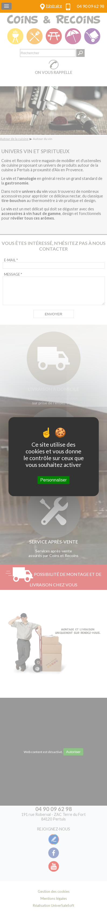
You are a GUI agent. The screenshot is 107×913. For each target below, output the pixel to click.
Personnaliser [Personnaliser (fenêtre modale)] (53, 480)
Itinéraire (54, 6)
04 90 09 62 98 (90, 6)
